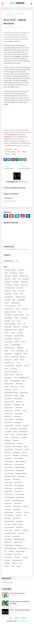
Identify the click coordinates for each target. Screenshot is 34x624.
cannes (6, 380)
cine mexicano (17, 13)
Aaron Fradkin (24, 455)
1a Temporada (17, 353)
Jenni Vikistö (8, 509)
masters (7, 302)
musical (15, 389)
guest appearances (15, 380)
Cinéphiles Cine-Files (10, 347)
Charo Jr (7, 437)
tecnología (7, 320)
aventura (13, 332)
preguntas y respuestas (10, 311)
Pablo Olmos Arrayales (10, 533)
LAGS (25, 446)
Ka (25, 515)
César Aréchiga (8, 482)
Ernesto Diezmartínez (10, 323)
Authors (7, 434)
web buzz (17, 308)
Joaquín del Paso (9, 512)
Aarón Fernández (18, 458)
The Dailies (7, 299)
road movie (7, 455)
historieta (7, 560)
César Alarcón (16, 479)
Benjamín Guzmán (9, 470)
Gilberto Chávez (20, 497)
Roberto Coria (8, 542)
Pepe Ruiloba (16, 536)
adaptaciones (24, 282)
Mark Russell (18, 407)
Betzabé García (20, 470)
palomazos (7, 282)
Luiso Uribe (7, 524)
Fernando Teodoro (9, 425)
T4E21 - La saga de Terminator (20, 610)
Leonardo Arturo (17, 518)
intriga (16, 317)
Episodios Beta (8, 491)
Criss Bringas (16, 404)
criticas (21, 273)
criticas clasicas (15, 302)
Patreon (17, 41)
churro (19, 305)
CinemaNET (24, 437)
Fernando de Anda (20, 494)
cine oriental (14, 368)
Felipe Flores (17, 422)
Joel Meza (19, 443)
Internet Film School (20, 296)
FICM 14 (23, 341)
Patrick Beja (21, 533)
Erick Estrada (18, 491)
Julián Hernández (17, 446)
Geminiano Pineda (9, 497)
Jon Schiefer (18, 512)
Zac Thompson (8, 557)
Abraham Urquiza (9, 461)
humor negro (8, 314)
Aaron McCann (8, 458)
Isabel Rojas (8, 506)
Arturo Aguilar (19, 383)
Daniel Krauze (19, 419)
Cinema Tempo (14, 437)
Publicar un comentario (10, 201)
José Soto (26, 512)
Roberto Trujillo (17, 542)
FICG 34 (12, 350)
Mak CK (14, 524)
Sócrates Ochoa (8, 410)
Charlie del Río (17, 416)
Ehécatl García (8, 488)
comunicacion (8, 395)
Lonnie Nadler (13, 428)
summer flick (8, 293)
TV (19, 371)
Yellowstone (16, 326)
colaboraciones (8, 413)
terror (13, 566)
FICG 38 (16, 359)
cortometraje (24, 285)
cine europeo (22, 291)
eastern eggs (8, 326)
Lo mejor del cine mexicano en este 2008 (20, 602)
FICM (14, 299)
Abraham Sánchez (9, 383)
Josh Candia (8, 446)
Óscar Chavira (8, 398)
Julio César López (9, 515)
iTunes (13, 143)
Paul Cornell (7, 536)
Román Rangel (20, 299)
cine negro (25, 557)
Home (10, 618)
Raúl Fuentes (8, 404)
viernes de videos (24, 276)
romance (26, 365)
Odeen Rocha (19, 401)
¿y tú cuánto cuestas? (17, 593)
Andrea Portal (8, 416)
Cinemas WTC (21, 476)
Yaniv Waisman (18, 554)
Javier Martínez (17, 506)
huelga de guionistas (17, 560)
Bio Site (16, 618)
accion (21, 293)
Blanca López (19, 374)
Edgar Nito (15, 440)
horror (18, 320)
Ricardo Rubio (22, 428)
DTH (23, 404)
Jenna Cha (25, 506)
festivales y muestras (10, 151)
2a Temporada (14, 356)
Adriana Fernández (18, 335)
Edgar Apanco (8, 359)
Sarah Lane (7, 452)
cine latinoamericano (10, 305)
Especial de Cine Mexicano (11, 392)
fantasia (7, 344)
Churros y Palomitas (22, 621)
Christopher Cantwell (21, 473)
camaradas (25, 279)
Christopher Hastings (10, 476)
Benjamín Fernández (20, 467)
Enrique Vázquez (9, 407)
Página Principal (9, 13)
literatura (24, 452)
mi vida (15, 293)
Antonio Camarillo (9, 374)
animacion (7, 291)
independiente (8, 353)
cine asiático (8, 431)
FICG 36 (25, 353)
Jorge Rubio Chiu (9, 296)
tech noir (7, 566)
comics (14, 291)
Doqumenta (20, 347)
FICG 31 (6, 350)
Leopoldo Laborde (9, 521)
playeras (15, 563)
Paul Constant (18, 449)
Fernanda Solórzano (10, 443)
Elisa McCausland (18, 488)
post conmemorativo (18, 314)
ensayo (16, 395)
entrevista (20, 332)
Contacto (23, 618)
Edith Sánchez (8, 338)
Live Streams (21, 270)
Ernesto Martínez (9, 494)
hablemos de (8, 389)
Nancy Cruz (17, 530)
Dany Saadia (17, 338)
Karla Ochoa (8, 518)
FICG (19, 151)
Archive (22, 141)
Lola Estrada (19, 521)
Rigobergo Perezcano (20, 539)
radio (23, 380)
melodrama (7, 563)
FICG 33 (24, 151)
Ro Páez (27, 449)
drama (16, 149)
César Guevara (17, 482)
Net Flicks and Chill (9, 288)
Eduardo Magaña (19, 485)
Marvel (20, 524)
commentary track (9, 365)
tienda (18, 566)
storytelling (15, 455)
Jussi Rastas (19, 515)
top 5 (20, 311)
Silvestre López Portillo (10, 548)
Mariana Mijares (18, 398)
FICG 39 (22, 359)
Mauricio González (9, 401)
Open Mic (21, 329)
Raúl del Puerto (8, 539)
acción (15, 377)
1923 (27, 350)
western (22, 395)
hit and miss (20, 288)
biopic (24, 410)
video (6, 273)
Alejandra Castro (23, 431)
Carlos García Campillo (22, 434)
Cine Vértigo (25, 326)
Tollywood (11, 551)
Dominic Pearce (8, 485)
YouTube (20, 136)
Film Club (18, 425)
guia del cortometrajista (11, 371)
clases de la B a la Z (9, 362)
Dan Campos (7, 27)
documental (16, 282)
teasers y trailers (9, 308)
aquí (21, 130)
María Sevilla (19, 527)
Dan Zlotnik (8, 440)
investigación (16, 452)
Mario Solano (8, 377)
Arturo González (9, 467)
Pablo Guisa (26, 530)
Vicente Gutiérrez (20, 551)
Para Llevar (7, 153)
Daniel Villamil (8, 422)
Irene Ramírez (17, 503)
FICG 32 (6, 332)
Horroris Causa (8, 503)
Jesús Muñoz (17, 509)
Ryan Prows (18, 545)
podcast (15, 276)
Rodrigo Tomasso (9, 545)
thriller (14, 153)
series (15, 431)
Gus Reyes (7, 500)
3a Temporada (8, 335)
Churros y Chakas (9, 419)
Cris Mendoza (8, 285)
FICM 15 (6, 368)
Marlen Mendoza (9, 449)
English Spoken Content (11, 329)
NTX (13, 320)
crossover (22, 386)
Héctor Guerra (14, 386)
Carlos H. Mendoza (9, 473)
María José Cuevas (9, 527)
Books (12, 434)
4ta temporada (8, 317)
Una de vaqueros (9, 341)
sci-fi (27, 314)
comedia (16, 285)
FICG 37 (6, 386)
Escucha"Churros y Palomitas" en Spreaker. (16, 249)
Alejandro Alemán (15, 344)
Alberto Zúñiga (8, 464)
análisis (7, 356)
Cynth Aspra (8, 479)
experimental (20, 350)
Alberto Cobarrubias (21, 461)
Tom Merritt (18, 410)
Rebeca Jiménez (24, 392)
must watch (8, 276)
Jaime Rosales (24, 317)
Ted (5, 551)
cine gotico (17, 557)
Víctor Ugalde (8, 554)
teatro (20, 563)
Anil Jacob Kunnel (18, 464)
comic (18, 362)
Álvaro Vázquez (18, 413)
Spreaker (6, 139)
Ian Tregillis (26, 425)
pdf (24, 323)
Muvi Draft (25, 308)
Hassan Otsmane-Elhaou (18, 500)
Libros (6, 428)
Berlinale (23, 356)
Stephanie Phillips (22, 548)
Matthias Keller (8, 530)
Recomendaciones (24, 377)
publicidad (19, 365)
